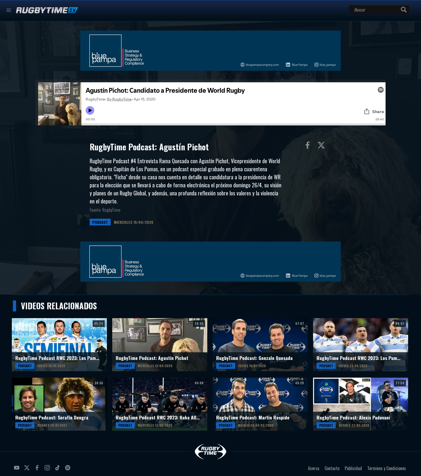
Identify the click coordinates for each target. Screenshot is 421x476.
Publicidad (353, 468)
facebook (37, 470)
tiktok (58, 470)
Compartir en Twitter (322, 146)
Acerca (313, 468)
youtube (17, 470)
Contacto (332, 468)
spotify (68, 470)
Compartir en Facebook (309, 146)
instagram (48, 470)
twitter (27, 470)
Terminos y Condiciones (386, 468)
